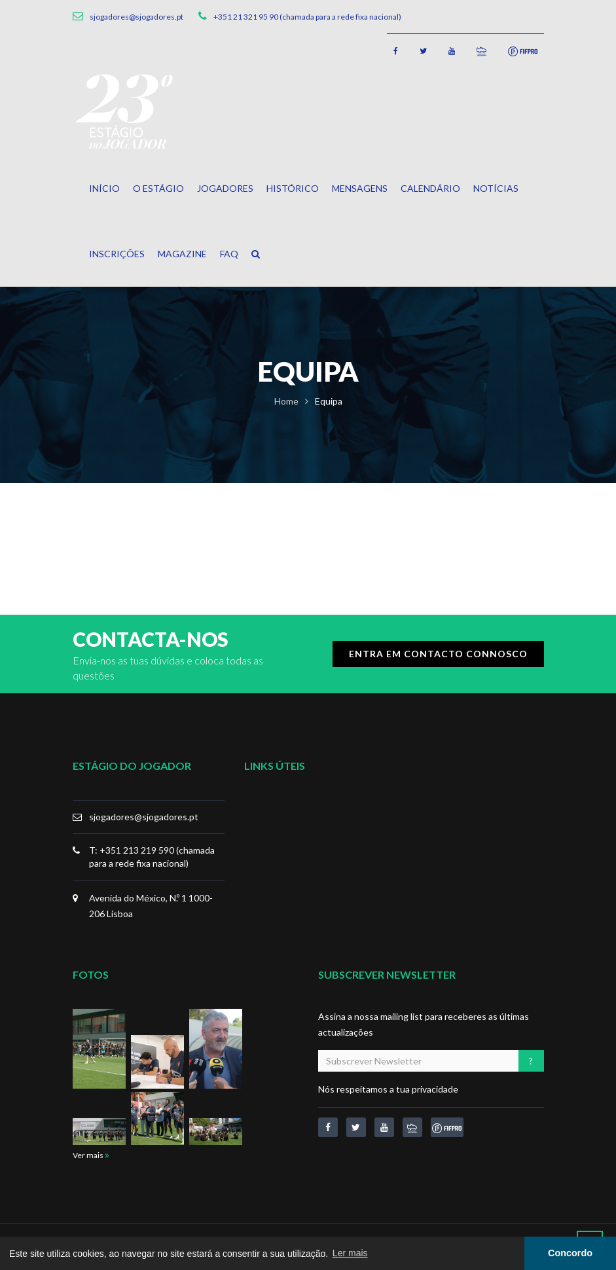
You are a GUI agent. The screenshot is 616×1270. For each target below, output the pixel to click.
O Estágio (158, 188)
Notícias (495, 188)
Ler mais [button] (350, 1253)
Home (286, 401)
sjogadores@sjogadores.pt (143, 816)
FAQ (229, 253)
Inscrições (117, 253)
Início (104, 188)
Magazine (182, 253)
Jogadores (225, 188)
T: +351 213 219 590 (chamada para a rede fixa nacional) (152, 856)
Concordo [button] (570, 1253)
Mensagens (360, 188)
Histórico (292, 188)
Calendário (430, 188)
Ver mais (91, 1155)
